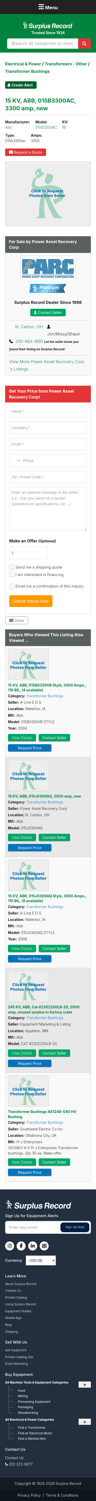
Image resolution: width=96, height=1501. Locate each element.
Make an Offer (32, 540)
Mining (23, 1396)
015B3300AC (46, 127)
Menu (48, 7)
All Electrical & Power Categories (29, 1420)
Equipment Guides (18, 1311)
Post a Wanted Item (32, 1438)
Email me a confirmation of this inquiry (50, 586)
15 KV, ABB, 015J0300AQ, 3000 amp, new (44, 796)
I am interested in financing (40, 574)
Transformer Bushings (44, 696)
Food (21, 1391)
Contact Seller (48, 312)
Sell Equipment (15, 1350)
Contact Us (13, 1291)
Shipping (11, 1332)
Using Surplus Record (20, 1304)
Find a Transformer (32, 1427)
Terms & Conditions (62, 1495)
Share (16, 620)
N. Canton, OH (29, 326)
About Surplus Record (20, 1284)
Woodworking (28, 1413)
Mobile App (13, 1318)
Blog (8, 1325)
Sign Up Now (75, 1227)
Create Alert (22, 85)
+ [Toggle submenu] (85, 1384)
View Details (22, 737)
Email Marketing (16, 1364)
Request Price (29, 748)
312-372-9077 (21, 1464)
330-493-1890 (29, 341)
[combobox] (15, 460)
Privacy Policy (29, 1495)
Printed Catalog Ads (19, 1357)
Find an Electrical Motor (35, 1433)
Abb (8, 127)
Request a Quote (25, 152)
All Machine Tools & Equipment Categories (36, 1382)
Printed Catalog (16, 1297)
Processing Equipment (34, 1402)
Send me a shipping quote (39, 567)
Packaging (25, 1407)
